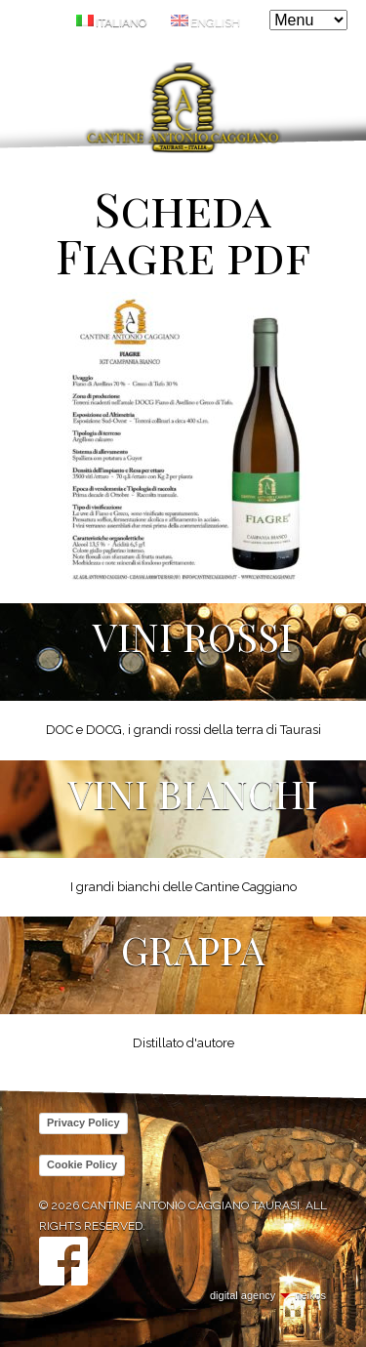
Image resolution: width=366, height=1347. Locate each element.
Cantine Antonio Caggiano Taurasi (183, 107)
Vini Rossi (193, 636)
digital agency (242, 1295)
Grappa (192, 949)
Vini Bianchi (193, 793)
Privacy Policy (83, 1122)
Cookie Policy (82, 1164)
